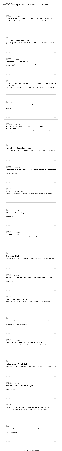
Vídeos (47, 9)
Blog (38, 9)
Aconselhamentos (26, 9)
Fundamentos (18, 9)
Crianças (42, 9)
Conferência (11, 9)
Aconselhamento (54, 9)
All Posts (5, 9)
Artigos (33, 9)
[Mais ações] (56, 16)
